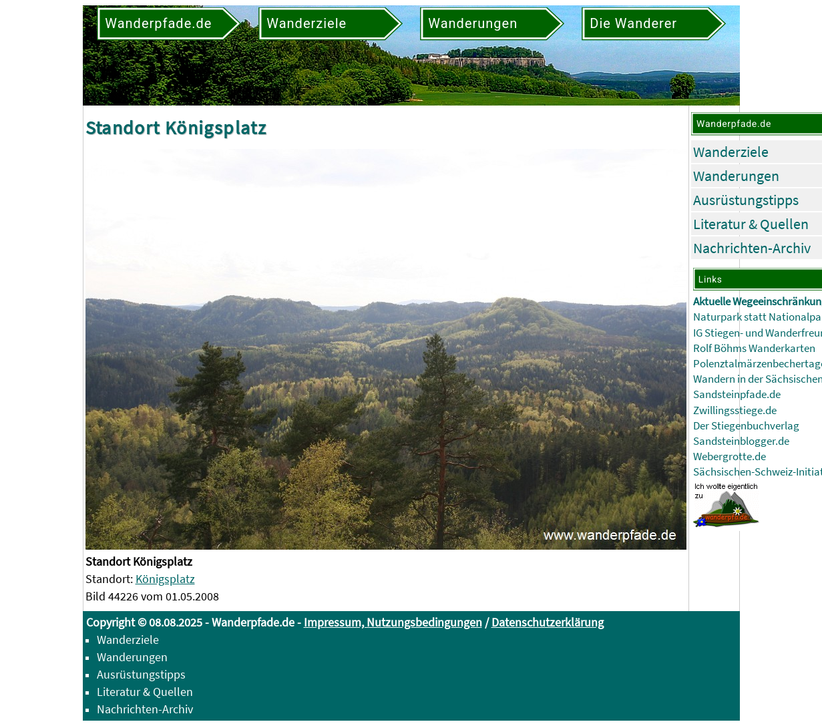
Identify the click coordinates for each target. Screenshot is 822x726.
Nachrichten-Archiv (752, 247)
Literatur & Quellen (751, 223)
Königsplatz (165, 578)
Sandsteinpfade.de (737, 394)
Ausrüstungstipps (746, 199)
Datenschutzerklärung (547, 622)
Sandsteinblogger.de (741, 441)
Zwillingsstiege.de (735, 410)
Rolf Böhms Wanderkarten (754, 348)
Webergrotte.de (729, 456)
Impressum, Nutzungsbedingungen (393, 622)
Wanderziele (731, 151)
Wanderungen (736, 175)
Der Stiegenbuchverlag (746, 426)
